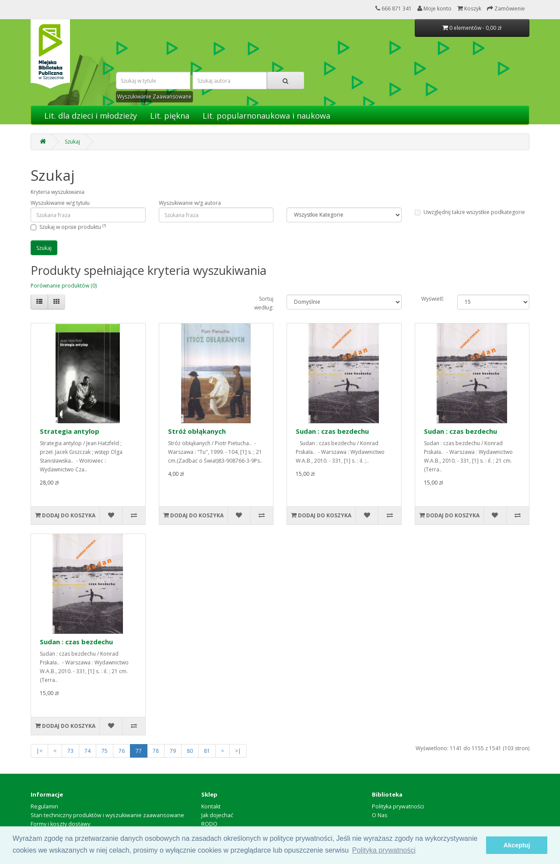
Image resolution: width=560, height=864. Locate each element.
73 (70, 751)
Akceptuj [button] (517, 845)
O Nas (380, 815)
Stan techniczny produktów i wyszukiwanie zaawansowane (107, 815)
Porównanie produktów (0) (64, 285)
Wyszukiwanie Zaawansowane (154, 96)
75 (105, 751)
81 (207, 751)
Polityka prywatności (398, 806)
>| (238, 751)
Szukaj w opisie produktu (72, 227)
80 (190, 751)
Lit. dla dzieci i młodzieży (90, 115)
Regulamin (44, 806)
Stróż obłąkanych (197, 431)
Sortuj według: (263, 303)
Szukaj (72, 141)
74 (87, 751)
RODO (209, 824)
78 (156, 751)
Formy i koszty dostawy (60, 824)
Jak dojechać (217, 815)
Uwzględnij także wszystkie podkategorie (470, 212)
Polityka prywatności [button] (384, 850)
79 (173, 751)
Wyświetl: (432, 298)
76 (122, 751)
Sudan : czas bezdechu (332, 431)
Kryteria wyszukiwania (57, 192)
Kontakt (210, 806)
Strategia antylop (69, 431)
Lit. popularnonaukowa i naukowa (266, 115)
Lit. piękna (169, 115)
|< (39, 751)
